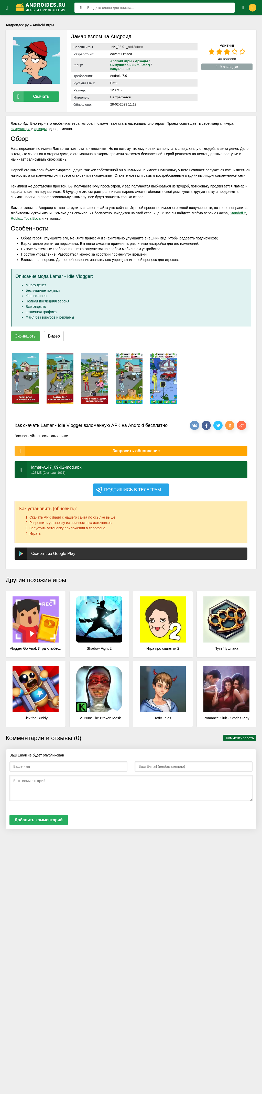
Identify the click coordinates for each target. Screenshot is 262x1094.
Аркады (141, 61)
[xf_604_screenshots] (25, 378)
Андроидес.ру (17, 25)
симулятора (20, 129)
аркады (40, 129)
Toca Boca (32, 218)
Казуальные (120, 69)
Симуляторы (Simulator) (130, 65)
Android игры (43, 25)
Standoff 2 (238, 213)
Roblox (16, 218)
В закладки (227, 67)
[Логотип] (41, 7)
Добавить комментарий (39, 820)
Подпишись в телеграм (128, 490)
